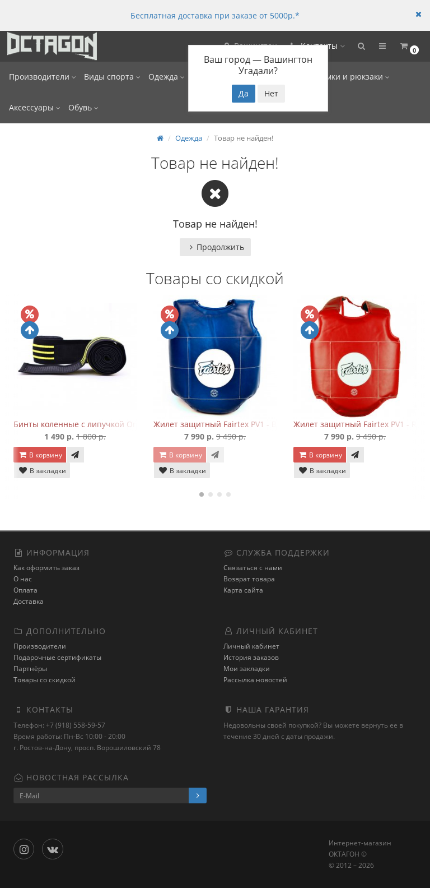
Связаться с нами (252, 567)
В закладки (42, 470)
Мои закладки (246, 668)
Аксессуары (34, 107)
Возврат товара (249, 579)
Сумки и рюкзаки (353, 76)
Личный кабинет (251, 646)
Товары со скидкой (44, 679)
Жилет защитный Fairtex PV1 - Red (359, 424)
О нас (22, 579)
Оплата (25, 590)
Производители (42, 76)
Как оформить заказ (46, 567)
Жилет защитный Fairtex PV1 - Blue (220, 424)
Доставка (28, 601)
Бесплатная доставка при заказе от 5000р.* (215, 15)
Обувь (83, 107)
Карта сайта (243, 590)
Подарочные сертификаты (57, 657)
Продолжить (215, 247)
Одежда (166, 76)
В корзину (39, 455)
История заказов (251, 657)
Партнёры (30, 668)
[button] (361, 46)
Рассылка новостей (255, 679)
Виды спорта (112, 76)
